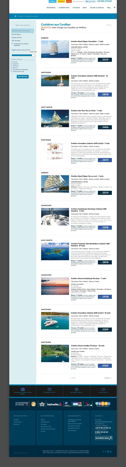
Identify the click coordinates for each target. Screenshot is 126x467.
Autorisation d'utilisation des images (78, 451)
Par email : (98, 418)
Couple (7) (16, 63)
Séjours (43, 418)
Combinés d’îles (64, 7)
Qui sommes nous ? (48, 449)
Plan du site (50, 451)
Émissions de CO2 (60, 451)
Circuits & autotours (97, 7)
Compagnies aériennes (76, 419)
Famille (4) (16, 65)
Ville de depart (16, 40)
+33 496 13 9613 (104, 1)
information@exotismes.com (103, 420)
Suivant (108, 378)
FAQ (44, 451)
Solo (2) (15, 62)
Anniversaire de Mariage (48, 427)
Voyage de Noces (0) (18, 71)
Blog (108, 7)
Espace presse (73, 449)
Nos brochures (103, 391)
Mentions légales (84, 449)
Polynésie (17, 423)
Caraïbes (20, 16)
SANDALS (52, 1)
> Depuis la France (101, 428)
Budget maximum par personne (21, 50)
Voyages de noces (46, 425)
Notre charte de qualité (75, 422)
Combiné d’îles (45, 421)
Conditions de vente (62, 449)
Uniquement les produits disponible (21, 44)
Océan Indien (18, 421)
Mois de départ (16, 34)
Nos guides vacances (76, 391)
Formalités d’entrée (49, 391)
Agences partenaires (78, 1)
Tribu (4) (15, 67)
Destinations (51, 7)
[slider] (33, 55)
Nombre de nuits (17, 37)
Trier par (109, 25)
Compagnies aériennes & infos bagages (23, 392)
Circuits (43, 430)
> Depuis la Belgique (101, 424)
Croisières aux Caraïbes (31, 16)
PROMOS (61, 1)
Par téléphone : (100, 422)
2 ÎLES (69, 1)
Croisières (76, 7)
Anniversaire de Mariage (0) (20, 69)
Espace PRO (90, 1)
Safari (85, 7)
